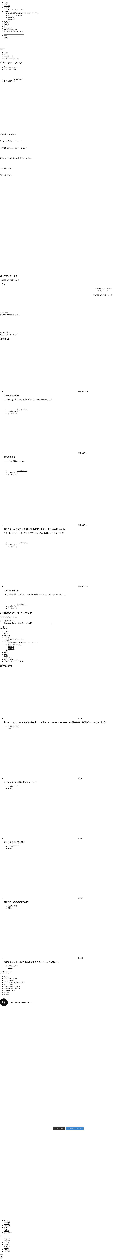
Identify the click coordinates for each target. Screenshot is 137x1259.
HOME (6, 2)
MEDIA (6, 25)
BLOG (6, 26)
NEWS (6, 23)
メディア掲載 (9, 980)
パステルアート (9, 990)
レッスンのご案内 (10, 978)
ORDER (6, 7)
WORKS (7, 6)
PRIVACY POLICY (10, 30)
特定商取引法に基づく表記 (13, 32)
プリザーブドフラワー (12, 988)
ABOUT (7, 4)
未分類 (6, 994)
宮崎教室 (11, 19)
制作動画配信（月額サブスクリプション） (23, 13)
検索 (6, 38)
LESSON (7, 11)
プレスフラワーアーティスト (14, 982)
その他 (6, 992)
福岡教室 (11, 17)
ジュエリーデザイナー (12, 986)
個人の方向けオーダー (16, 9)
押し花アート (11, 81)
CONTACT (8, 28)
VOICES (7, 21)
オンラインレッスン (15, 15)
